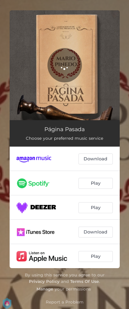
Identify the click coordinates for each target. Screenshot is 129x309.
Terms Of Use (84, 281)
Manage (44, 288)
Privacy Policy (44, 281)
